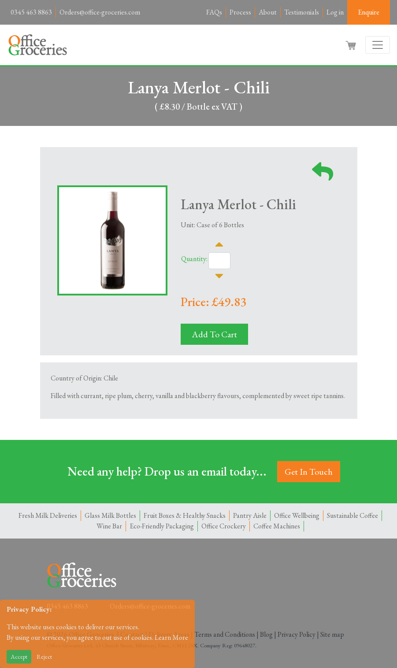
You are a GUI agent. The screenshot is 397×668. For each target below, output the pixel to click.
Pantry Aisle (250, 515)
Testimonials (301, 12)
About (268, 12)
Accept (19, 657)
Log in (335, 12)
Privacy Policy (296, 634)
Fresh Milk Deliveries (48, 515)
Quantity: (194, 258)
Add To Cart (214, 334)
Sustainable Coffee (352, 515)
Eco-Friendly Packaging (162, 526)
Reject (44, 657)
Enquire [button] (368, 12)
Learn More (171, 637)
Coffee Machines (276, 526)
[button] (352, 45)
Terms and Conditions (224, 634)
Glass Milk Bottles (110, 515)
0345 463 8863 (31, 12)
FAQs (214, 12)
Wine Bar (109, 526)
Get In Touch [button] (309, 471)
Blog (266, 634)
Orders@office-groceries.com (99, 12)
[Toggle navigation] (377, 45)
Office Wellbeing (296, 515)
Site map (332, 634)
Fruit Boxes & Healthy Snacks (185, 515)
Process (240, 12)
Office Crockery (223, 526)
